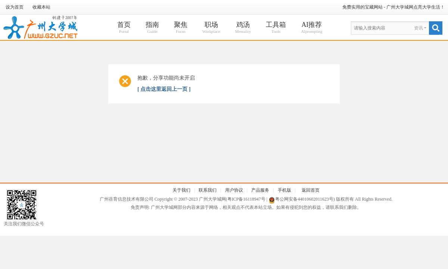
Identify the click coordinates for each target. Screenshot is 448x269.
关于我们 (181, 190)
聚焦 (180, 28)
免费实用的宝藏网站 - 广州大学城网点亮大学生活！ (393, 7)
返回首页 (311, 190)
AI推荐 (311, 28)
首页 (124, 28)
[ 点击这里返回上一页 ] (163, 89)
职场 (211, 28)
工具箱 (276, 28)
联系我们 (208, 190)
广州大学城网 (212, 199)
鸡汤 (243, 28)
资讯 (418, 28)
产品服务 (260, 190)
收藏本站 (41, 7)
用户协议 (234, 190)
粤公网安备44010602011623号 (304, 199)
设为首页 (15, 7)
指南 (152, 28)
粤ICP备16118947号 (246, 199)
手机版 (284, 190)
